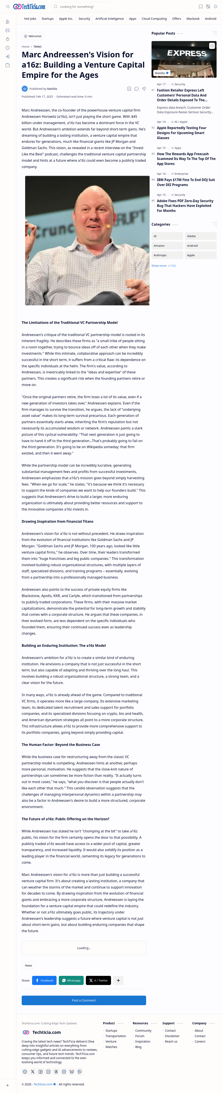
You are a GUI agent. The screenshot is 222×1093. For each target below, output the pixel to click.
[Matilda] (43, 89)
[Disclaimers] (7, 47)
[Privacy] (7, 39)
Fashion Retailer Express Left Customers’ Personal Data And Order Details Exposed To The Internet (182, 95)
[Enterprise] (181, 174)
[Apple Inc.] (66, 19)
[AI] (177, 122)
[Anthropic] (167, 255)
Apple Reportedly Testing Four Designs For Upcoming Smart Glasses (181, 133)
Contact (170, 1030)
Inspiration (142, 1041)
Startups (111, 1030)
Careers (200, 1041)
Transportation (116, 1036)
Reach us (171, 1041)
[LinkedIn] (48, 1071)
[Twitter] (32, 1071)
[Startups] (47, 19)
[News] (28, 965)
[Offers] (177, 19)
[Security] (84, 19)
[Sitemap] (7, 56)
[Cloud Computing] (154, 19)
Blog (138, 1047)
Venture (111, 1041)
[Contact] (7, 30)
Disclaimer (172, 1036)
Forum (139, 1036)
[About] (7, 21)
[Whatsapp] (79, 1071)
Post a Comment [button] (84, 1000)
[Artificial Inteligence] (110, 19)
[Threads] (56, 1071)
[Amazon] (167, 246)
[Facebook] (40, 1071)
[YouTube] (25, 1071)
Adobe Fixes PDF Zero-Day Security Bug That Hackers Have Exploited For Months (185, 206)
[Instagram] (64, 1071)
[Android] (210, 19)
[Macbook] (193, 19)
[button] (7, 6)
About (199, 1030)
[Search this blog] (81, 6)
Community (143, 1030)
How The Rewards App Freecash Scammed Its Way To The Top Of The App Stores (186, 159)
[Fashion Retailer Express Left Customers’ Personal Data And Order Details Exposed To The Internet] (184, 59)
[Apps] (133, 19)
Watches (111, 1047)
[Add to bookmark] (212, 46)
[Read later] (129, 88)
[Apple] (184, 122)
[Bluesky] (72, 1071)
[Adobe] (201, 236)
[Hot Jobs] (30, 19)
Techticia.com (45, 1084)
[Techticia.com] (29, 6)
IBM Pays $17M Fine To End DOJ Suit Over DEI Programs (186, 182)
